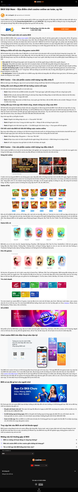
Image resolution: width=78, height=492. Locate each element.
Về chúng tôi (5, 471)
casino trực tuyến (22, 38)
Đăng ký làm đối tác (7, 474)
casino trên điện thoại (11, 374)
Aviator (66, 303)
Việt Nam (4, 5)
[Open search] (76, 1)
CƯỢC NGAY (65, 29)
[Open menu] (1, 1)
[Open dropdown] (17, 453)
